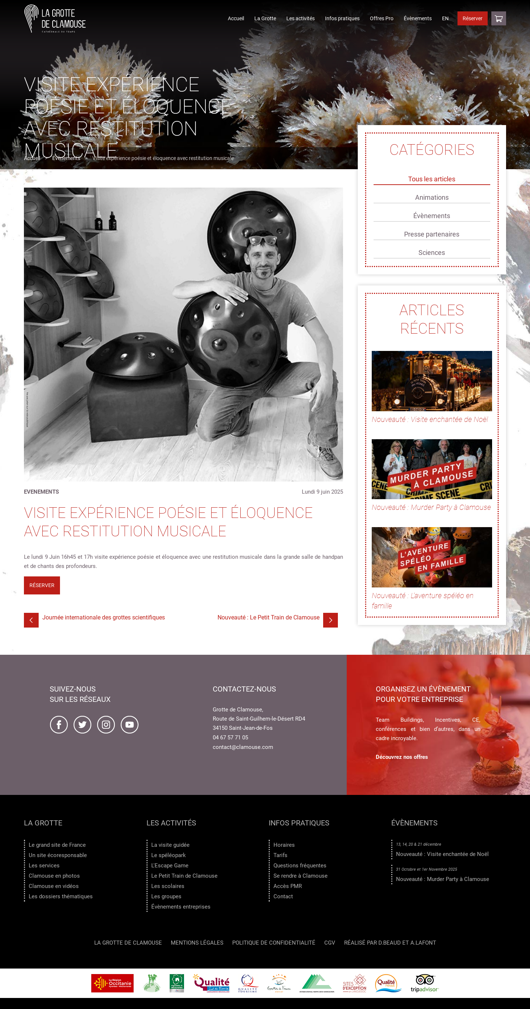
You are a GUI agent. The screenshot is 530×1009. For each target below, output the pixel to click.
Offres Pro (381, 18)
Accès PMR (287, 886)
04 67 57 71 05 (230, 737)
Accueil (236, 18)
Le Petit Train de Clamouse (184, 876)
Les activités (300, 18)
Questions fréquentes (299, 865)
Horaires (284, 845)
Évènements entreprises (181, 906)
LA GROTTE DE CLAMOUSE (128, 944)
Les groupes (166, 896)
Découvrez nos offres (402, 757)
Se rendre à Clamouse (300, 876)
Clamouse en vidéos (54, 886)
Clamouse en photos (54, 876)
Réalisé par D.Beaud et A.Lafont (390, 944)
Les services (44, 865)
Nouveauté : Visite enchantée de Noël (442, 854)
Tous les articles (431, 179)
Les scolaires (167, 886)
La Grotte (265, 18)
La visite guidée (170, 845)
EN (445, 18)
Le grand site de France (57, 845)
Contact (283, 896)
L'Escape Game (169, 865)
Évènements (418, 18)
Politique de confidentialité (273, 944)
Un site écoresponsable (58, 855)
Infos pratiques (342, 18)
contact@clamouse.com (243, 747)
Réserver (473, 18)
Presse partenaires (431, 234)
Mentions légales (197, 944)
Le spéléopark (168, 855)
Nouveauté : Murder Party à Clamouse (442, 879)
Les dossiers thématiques (61, 896)
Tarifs (280, 855)
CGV (329, 944)
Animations (432, 197)
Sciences (431, 252)
